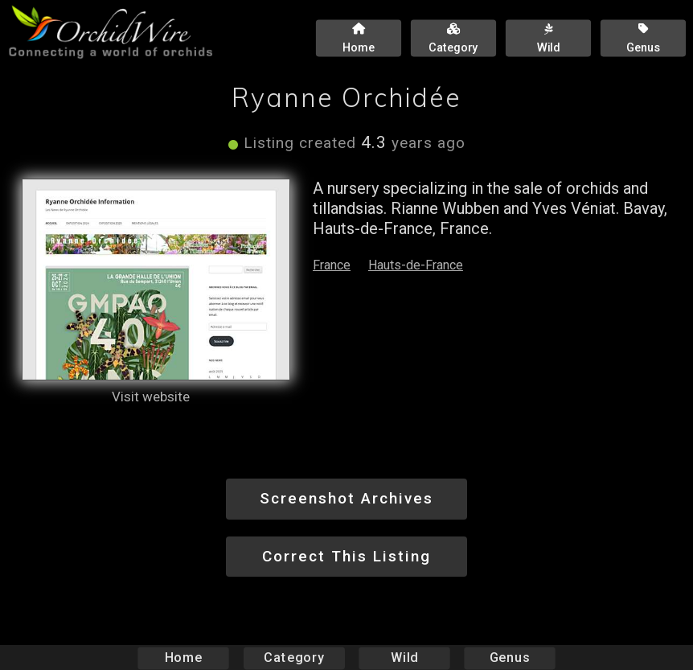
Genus (509, 657)
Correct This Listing (346, 556)
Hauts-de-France (415, 265)
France (332, 265)
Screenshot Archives (346, 498)
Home (184, 657)
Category (294, 657)
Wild (404, 657)
